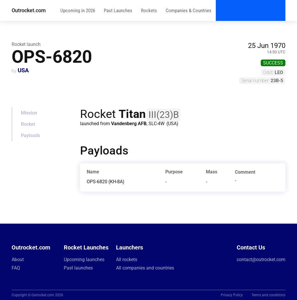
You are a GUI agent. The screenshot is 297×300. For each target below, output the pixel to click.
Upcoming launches (84, 259)
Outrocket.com (29, 10)
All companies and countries (145, 268)
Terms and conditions (268, 295)
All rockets (126, 259)
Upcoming (77, 10)
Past (118, 10)
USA (23, 70)
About (18, 259)
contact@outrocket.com (261, 259)
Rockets (149, 10)
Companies (188, 10)
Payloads (30, 135)
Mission (29, 113)
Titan (132, 114)
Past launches (78, 268)
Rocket (28, 124)
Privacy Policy (232, 295)
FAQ (16, 268)
